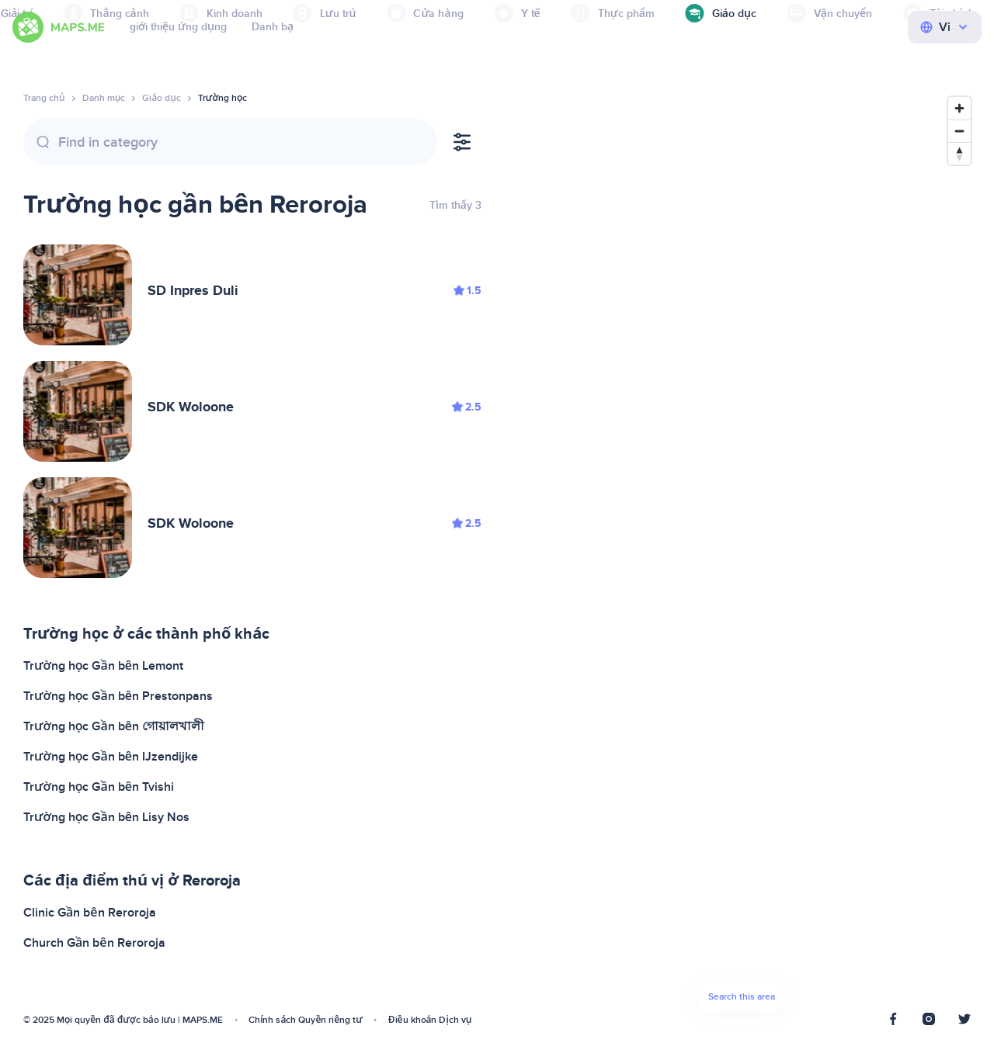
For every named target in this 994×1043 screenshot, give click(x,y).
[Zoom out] (959, 131)
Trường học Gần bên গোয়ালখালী (113, 726)
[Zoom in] (959, 108)
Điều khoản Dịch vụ (430, 1020)
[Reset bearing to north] (959, 153)
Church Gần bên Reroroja (94, 943)
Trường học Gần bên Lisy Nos (106, 817)
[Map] (741, 558)
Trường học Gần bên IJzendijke (110, 756)
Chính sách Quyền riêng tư (305, 1020)
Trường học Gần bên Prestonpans (118, 696)
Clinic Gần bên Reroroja (89, 912)
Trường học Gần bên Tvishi (98, 787)
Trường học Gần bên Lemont (103, 666)
